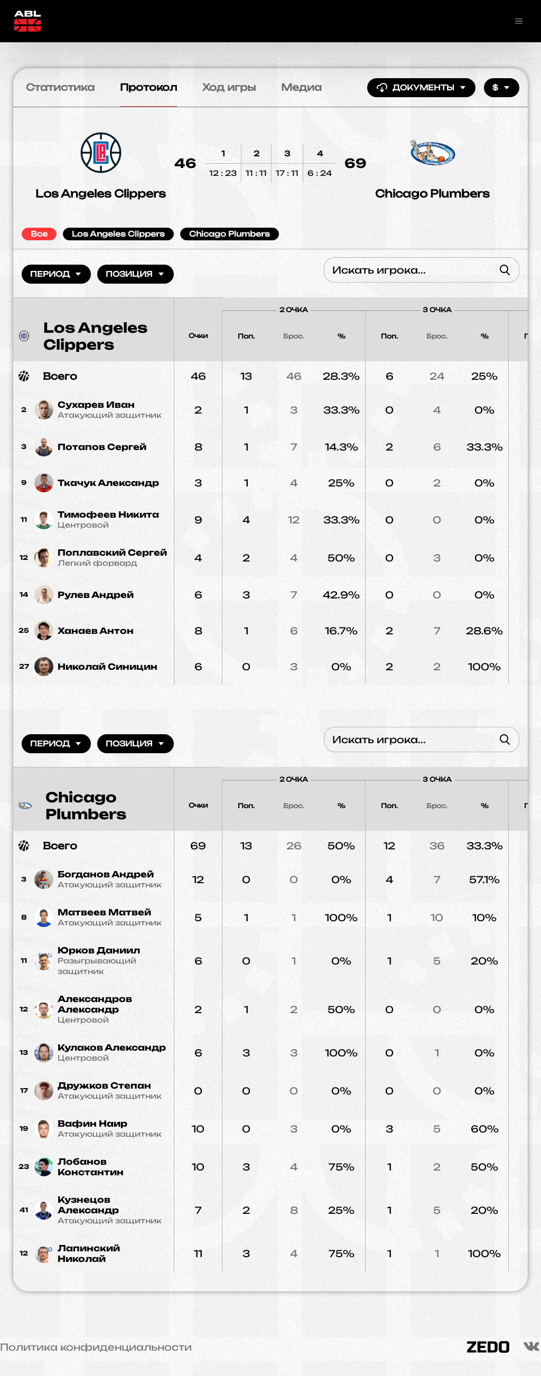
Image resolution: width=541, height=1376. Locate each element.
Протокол (148, 87)
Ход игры (229, 87)
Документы (421, 87)
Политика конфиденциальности (96, 1347)
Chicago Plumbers (432, 193)
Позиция (135, 273)
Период (56, 273)
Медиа (301, 87)
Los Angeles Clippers (100, 193)
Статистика (60, 87)
